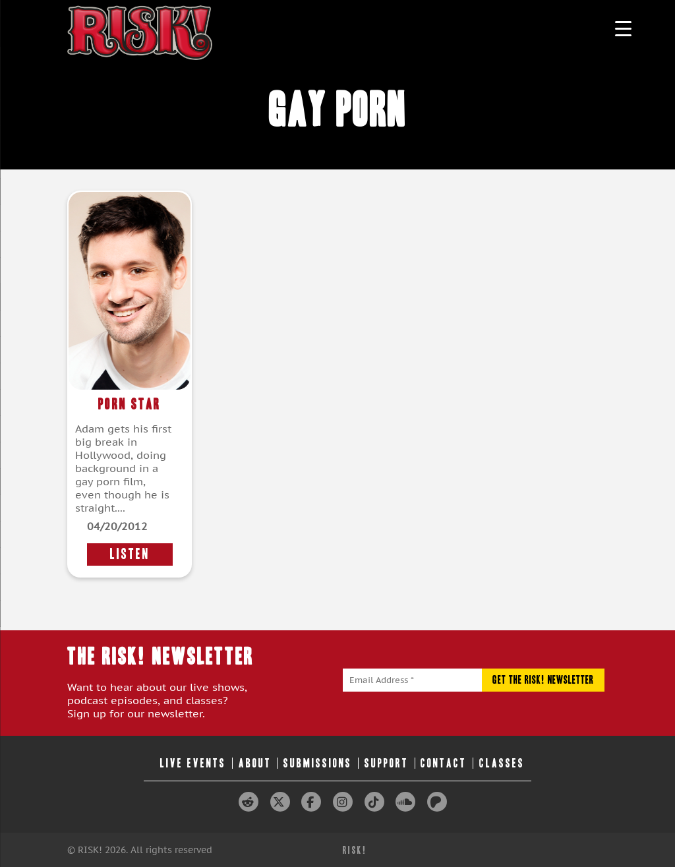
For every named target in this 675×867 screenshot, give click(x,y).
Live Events (193, 763)
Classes (502, 763)
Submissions (317, 763)
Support (387, 763)
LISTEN (130, 554)
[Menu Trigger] (623, 28)
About (255, 763)
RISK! (355, 850)
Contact (444, 763)
